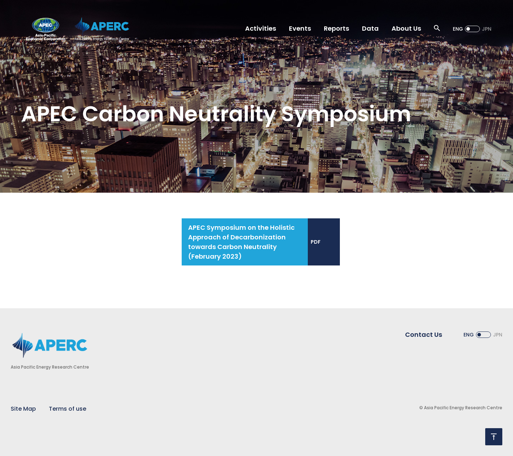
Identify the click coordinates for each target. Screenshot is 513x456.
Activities (260, 28)
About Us (406, 28)
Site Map (23, 409)
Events (300, 28)
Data (370, 28)
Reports (336, 28)
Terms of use (67, 409)
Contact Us (423, 334)
